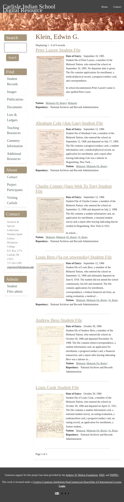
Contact (12, 177)
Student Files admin (15, 288)
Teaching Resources (14, 130)
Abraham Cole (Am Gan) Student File (69, 123)
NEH (101, 475)
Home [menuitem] (104, 7)
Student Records (12, 81)
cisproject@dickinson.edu (20, 267)
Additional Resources (14, 156)
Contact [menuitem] (117, 7)
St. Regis (83, 237)
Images (12, 92)
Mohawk (72, 103)
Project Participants (15, 187)
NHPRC (114, 475)
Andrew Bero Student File (59, 320)
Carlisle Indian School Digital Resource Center (29, 7)
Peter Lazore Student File (58, 50)
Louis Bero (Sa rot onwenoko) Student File (74, 257)
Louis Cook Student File (57, 387)
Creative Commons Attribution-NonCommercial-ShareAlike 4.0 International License (77, 482)
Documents (14, 107)
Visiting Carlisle (12, 200)
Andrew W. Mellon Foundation (82, 475)
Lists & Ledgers (12, 117)
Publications (15, 99)
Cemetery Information (15, 143)
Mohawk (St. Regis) (56, 103)
